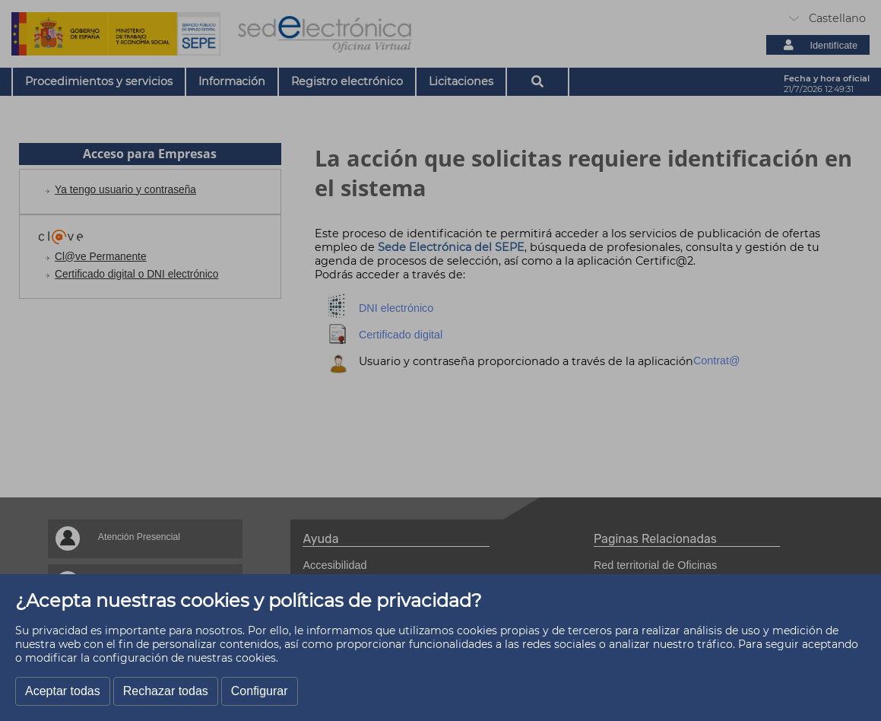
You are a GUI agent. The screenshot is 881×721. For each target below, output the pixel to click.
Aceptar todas (62, 690)
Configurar (259, 690)
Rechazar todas (165, 690)
